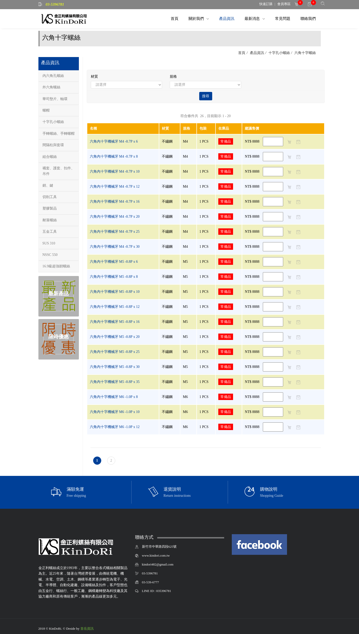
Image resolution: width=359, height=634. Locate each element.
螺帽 (46, 110)
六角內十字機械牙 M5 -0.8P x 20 (115, 337)
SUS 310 (48, 243)
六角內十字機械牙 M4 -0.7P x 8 (114, 156)
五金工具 (49, 231)
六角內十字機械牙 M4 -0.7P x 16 (115, 201)
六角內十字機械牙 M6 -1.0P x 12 (115, 427)
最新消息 (253, 18)
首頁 (174, 18)
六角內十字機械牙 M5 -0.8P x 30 (115, 367)
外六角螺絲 (51, 87)
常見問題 (282, 18)
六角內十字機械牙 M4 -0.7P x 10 (115, 171)
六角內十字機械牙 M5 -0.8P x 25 (115, 352)
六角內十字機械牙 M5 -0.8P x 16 (115, 322)
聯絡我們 (308, 18)
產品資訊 (226, 18)
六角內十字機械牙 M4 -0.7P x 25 (115, 231)
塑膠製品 (49, 208)
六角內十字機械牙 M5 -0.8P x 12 (115, 307)
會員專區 (284, 4)
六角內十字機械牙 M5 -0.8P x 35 (115, 382)
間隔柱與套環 (53, 145)
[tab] (59, 76)
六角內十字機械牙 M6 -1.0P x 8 (114, 397)
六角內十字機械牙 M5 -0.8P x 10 (115, 292)
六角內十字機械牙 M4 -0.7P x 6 (114, 141)
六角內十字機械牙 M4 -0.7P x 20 (115, 216)
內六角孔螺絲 (53, 76)
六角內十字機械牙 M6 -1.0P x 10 (115, 412)
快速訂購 (265, 4)
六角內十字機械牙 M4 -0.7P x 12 (115, 186)
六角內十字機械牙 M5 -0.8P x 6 (114, 262)
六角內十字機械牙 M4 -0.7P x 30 (115, 247)
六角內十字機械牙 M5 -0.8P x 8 (114, 277)
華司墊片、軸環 (54, 99)
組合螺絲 (49, 157)
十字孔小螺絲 (279, 53)
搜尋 (205, 96)
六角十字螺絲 (304, 53)
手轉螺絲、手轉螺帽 (58, 133)
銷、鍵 (47, 185)
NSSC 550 (50, 255)
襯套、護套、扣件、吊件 (58, 171)
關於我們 (197, 18)
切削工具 (49, 197)
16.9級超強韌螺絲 (56, 266)
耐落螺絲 (49, 220)
